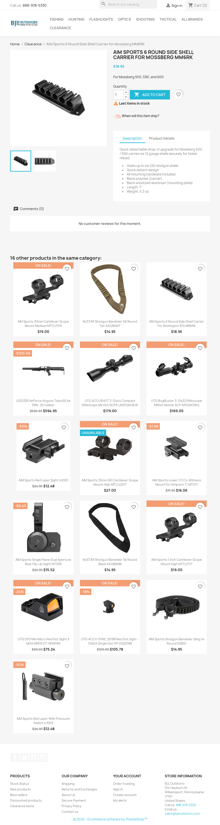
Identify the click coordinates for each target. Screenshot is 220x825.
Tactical (168, 19)
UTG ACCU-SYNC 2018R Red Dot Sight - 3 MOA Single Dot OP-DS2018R (110, 641)
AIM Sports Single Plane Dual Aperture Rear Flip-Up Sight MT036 (43, 562)
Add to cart (149, 95)
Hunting (76, 19)
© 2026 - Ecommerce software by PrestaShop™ (110, 819)
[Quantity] (118, 94)
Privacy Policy (71, 806)
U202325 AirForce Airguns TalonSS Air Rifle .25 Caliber (43, 403)
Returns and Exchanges (79, 789)
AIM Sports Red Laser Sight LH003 (43, 480)
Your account (127, 776)
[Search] (128, 4)
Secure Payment (74, 800)
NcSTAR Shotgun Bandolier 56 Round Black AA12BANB (110, 562)
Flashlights (101, 19)
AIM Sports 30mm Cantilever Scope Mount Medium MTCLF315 (43, 323)
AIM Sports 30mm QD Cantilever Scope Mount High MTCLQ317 (110, 482)
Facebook (15, 757)
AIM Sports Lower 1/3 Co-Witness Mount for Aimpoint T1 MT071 (176, 482)
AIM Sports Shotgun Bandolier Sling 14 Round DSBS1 (176, 641)
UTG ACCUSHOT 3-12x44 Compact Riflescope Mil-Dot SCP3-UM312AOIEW (110, 403)
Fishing (57, 19)
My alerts (120, 800)
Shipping (68, 784)
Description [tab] (132, 138)
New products (20, 789)
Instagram (43, 757)
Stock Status (19, 784)
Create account (125, 795)
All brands (192, 19)
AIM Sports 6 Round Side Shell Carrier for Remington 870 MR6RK (176, 323)
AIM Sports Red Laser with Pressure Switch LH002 (43, 721)
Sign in (118, 789)
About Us (68, 795)
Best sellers (19, 795)
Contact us (70, 812)
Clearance (60, 28)
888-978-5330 (34, 5)
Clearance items (22, 806)
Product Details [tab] (161, 138)
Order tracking (124, 784)
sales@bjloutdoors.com (182, 813)
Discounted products (26, 800)
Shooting (145, 19)
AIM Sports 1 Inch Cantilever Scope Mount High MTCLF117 (176, 562)
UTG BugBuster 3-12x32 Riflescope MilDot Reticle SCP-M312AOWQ (176, 403)
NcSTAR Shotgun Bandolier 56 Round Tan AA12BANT (110, 323)
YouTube (33, 757)
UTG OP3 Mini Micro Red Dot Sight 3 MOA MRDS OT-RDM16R (43, 641)
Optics (124, 19)
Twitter (24, 757)
